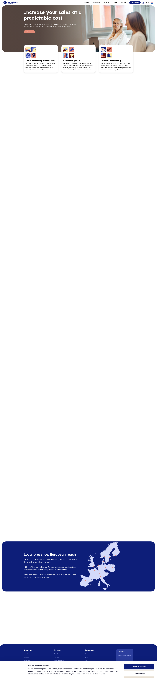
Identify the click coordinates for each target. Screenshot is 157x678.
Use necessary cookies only (139, 664)
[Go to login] (146, 2)
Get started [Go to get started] (135, 3)
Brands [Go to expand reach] (86, 3)
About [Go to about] (115, 3)
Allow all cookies (139, 650)
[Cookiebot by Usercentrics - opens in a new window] (13, 673)
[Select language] (152, 2)
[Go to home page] (10, 2)
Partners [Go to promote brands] (106, 3)
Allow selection (139, 657)
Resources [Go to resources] (123, 3)
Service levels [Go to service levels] (96, 3)
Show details (112, 674)
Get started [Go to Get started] (29, 32)
